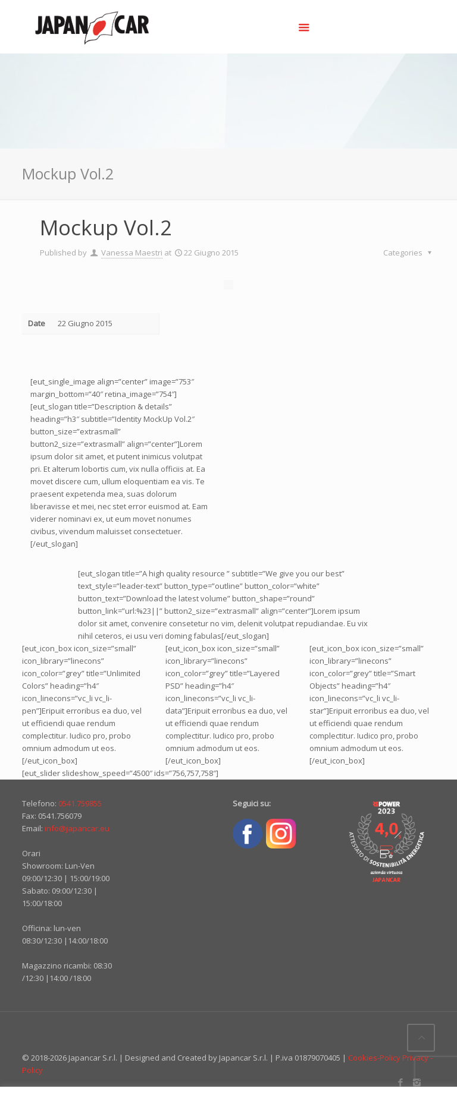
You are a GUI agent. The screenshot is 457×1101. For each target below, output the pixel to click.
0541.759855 (80, 803)
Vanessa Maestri (131, 252)
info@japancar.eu (77, 828)
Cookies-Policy (374, 1057)
